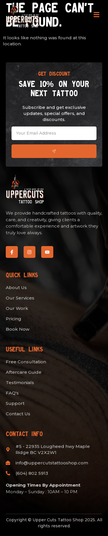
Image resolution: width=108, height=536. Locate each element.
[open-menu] (96, 15)
